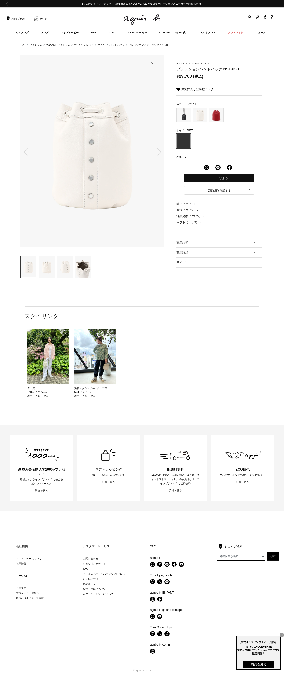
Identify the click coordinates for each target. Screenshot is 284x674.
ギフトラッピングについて (98, 594)
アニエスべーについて (28, 558)
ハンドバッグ (117, 44)
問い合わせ (186, 204)
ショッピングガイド (94, 563)
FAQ (85, 568)
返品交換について (190, 216)
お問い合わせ (90, 558)
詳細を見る (41, 490)
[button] (250, 17)
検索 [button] (273, 556)
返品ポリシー (90, 584)
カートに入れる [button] (219, 178)
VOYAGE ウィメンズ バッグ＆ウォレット (70, 44)
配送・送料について (94, 589)
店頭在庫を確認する (229, 190)
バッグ (101, 44)
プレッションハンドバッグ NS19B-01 (150, 44)
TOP (22, 44)
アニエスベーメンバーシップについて (104, 573)
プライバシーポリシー (28, 593)
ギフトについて (188, 222)
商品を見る (259, 664)
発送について (187, 210)
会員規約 (21, 588)
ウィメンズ (35, 44)
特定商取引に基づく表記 (30, 598)
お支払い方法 (90, 578)
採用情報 (21, 563)
